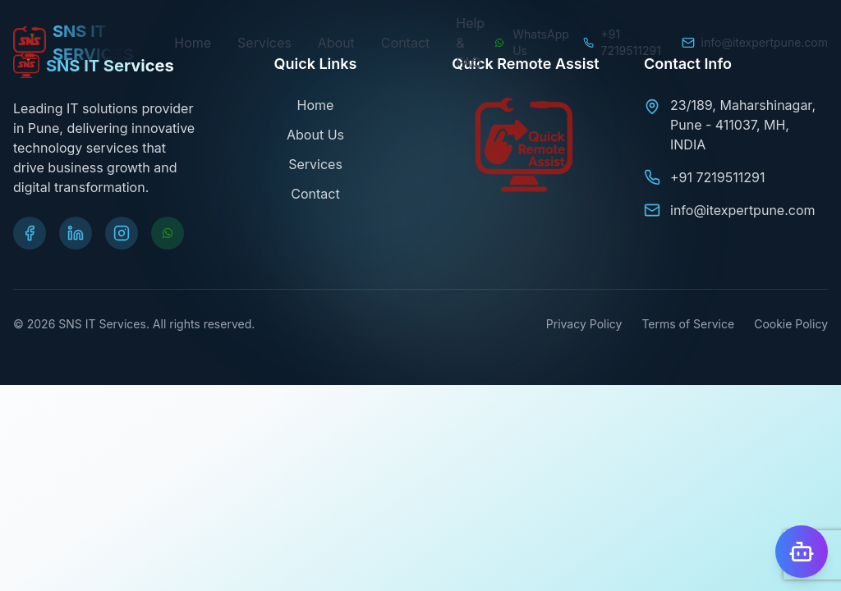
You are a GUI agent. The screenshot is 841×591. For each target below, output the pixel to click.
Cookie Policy (791, 324)
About (336, 42)
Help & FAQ (470, 43)
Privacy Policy (584, 324)
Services (264, 42)
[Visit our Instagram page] (121, 233)
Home (192, 42)
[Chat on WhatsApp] (531, 42)
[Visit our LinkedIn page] (75, 233)
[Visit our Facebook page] (29, 233)
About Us (315, 134)
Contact (405, 42)
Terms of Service (687, 324)
